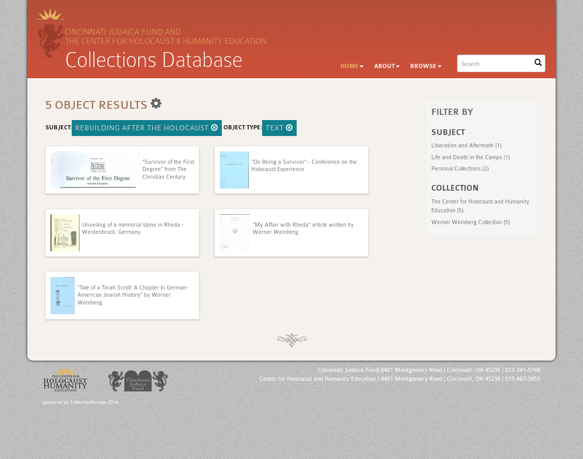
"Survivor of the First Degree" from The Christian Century (168, 169)
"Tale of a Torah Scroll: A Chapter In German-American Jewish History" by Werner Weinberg (132, 295)
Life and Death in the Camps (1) (470, 157)
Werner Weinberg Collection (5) (470, 222)
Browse (426, 66)
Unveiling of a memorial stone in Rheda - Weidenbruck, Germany (133, 228)
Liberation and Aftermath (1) (466, 145)
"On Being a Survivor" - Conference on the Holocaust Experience (304, 166)
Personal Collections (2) (460, 168)
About (387, 66)
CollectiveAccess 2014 (94, 402)
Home (352, 66)
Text (279, 128)
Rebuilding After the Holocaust (146, 128)
